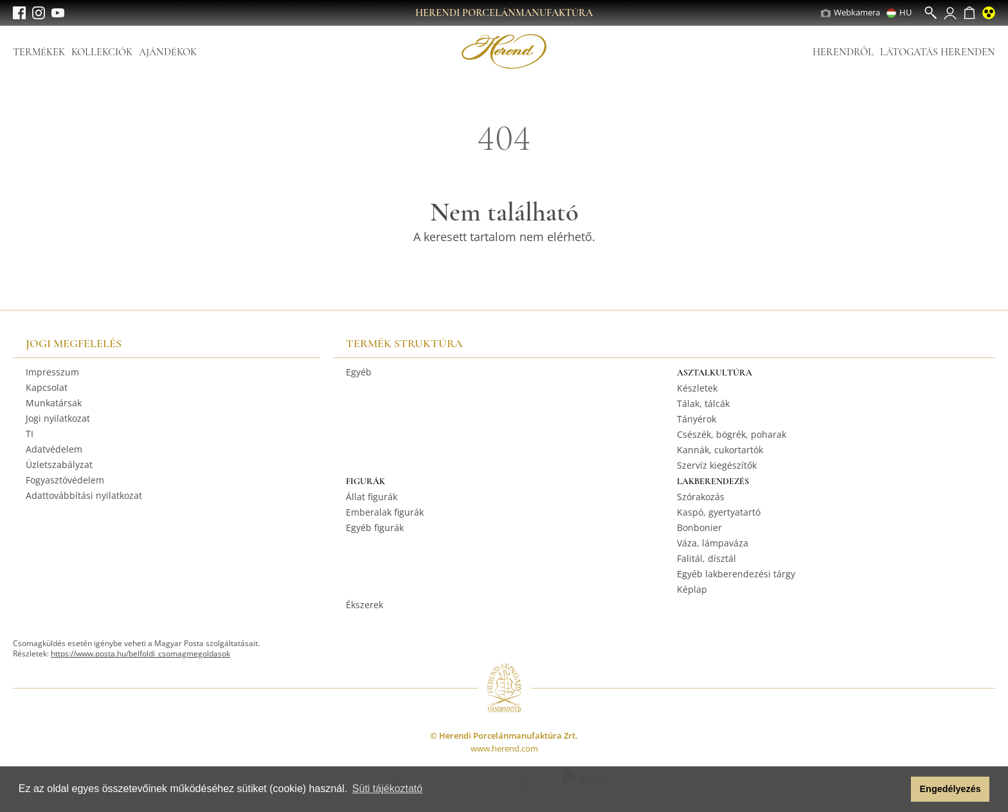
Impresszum (52, 372)
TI (29, 434)
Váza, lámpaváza (712, 543)
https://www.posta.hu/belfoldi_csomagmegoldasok (140, 653)
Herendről (843, 52)
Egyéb (359, 372)
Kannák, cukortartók (720, 450)
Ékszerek (364, 605)
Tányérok (696, 419)
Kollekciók (101, 52)
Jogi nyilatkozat (58, 418)
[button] (897, 789)
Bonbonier (699, 527)
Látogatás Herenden (937, 52)
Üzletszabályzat (59, 464)
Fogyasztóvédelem (65, 480)
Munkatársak (54, 403)
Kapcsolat (47, 387)
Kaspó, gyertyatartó (718, 512)
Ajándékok (168, 52)
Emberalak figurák (385, 512)
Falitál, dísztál (706, 558)
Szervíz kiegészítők (717, 465)
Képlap (692, 589)
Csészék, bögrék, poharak (731, 434)
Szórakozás (700, 497)
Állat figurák (371, 497)
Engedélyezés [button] (950, 789)
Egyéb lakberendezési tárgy (736, 574)
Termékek (39, 52)
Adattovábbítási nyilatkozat (84, 495)
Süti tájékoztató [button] (387, 788)
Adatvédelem (54, 449)
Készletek (697, 388)
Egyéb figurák (375, 527)
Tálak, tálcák (703, 403)
